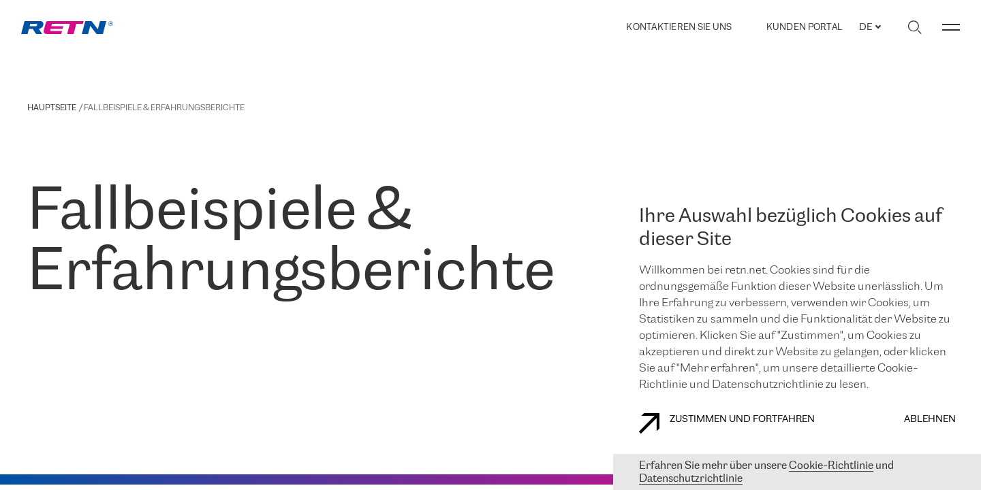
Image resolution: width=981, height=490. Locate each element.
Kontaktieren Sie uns (679, 27)
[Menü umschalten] (951, 27)
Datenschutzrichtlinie (691, 479)
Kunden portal (804, 27)
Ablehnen (930, 419)
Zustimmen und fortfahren (727, 423)
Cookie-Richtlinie (831, 466)
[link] (67, 27)
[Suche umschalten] (914, 27)
